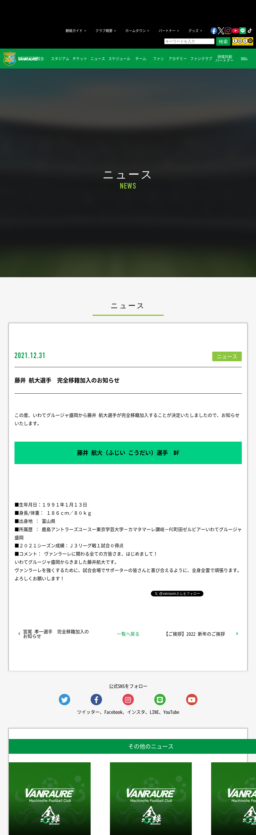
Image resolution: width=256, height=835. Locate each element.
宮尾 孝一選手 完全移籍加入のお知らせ (56, 633)
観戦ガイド (74, 30)
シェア (59, 593)
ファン (158, 58)
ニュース (97, 58)
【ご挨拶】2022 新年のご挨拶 (194, 633)
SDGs (244, 58)
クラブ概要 (104, 30)
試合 (40, 58)
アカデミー (177, 58)
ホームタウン (135, 30)
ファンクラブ (201, 58)
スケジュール (119, 58)
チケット (79, 58)
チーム (140, 58)
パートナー (167, 30)
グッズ (193, 30)
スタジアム (60, 58)
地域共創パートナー (224, 58)
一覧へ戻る (128, 633)
